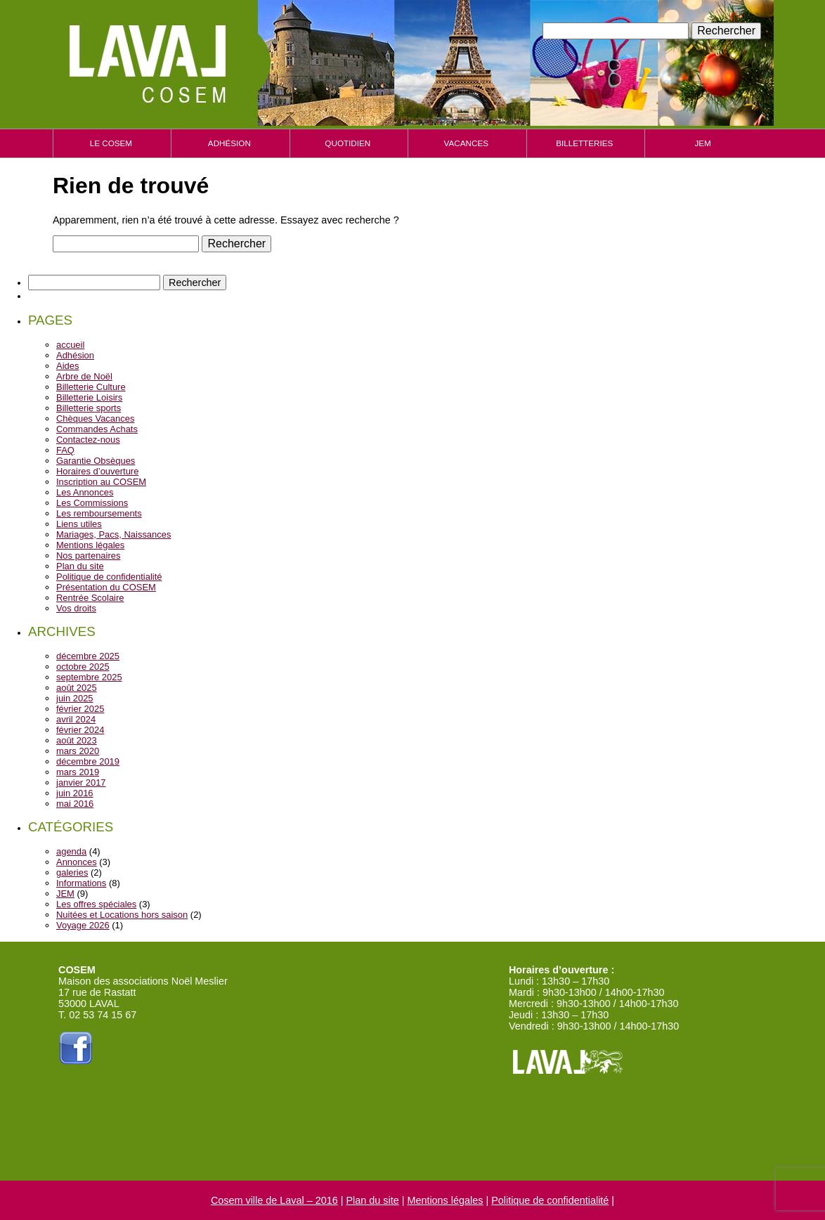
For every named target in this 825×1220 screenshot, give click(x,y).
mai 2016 (74, 803)
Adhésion (229, 143)
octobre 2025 (83, 666)
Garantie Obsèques (95, 460)
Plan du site (80, 566)
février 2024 (80, 730)
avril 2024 (76, 719)
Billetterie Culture (91, 387)
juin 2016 (74, 793)
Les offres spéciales (96, 904)
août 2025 (76, 687)
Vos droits (76, 608)
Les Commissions (92, 503)
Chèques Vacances (95, 418)
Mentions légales (90, 545)
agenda (71, 851)
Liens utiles (79, 524)
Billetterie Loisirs (89, 397)
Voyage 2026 (83, 925)
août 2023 (76, 740)
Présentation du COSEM (106, 587)
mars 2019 (77, 772)
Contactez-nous (88, 439)
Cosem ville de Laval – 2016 (274, 1200)
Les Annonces (84, 492)
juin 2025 (74, 698)
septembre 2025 (89, 677)
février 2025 (80, 708)
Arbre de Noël (84, 376)
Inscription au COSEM (101, 481)
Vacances (466, 143)
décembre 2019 (87, 761)
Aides (67, 366)
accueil (70, 344)
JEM (702, 143)
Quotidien (347, 143)
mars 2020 (77, 751)
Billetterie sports (88, 408)
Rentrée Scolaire (90, 597)
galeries (72, 872)
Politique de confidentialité (109, 576)
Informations (81, 883)
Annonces (76, 862)
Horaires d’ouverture (97, 471)
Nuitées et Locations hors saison (122, 914)
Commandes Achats (97, 429)
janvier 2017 (81, 782)
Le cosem (111, 143)
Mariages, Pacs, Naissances (113, 534)
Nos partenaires (88, 555)
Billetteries (584, 143)
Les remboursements (99, 513)
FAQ (65, 450)
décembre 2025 (87, 656)
